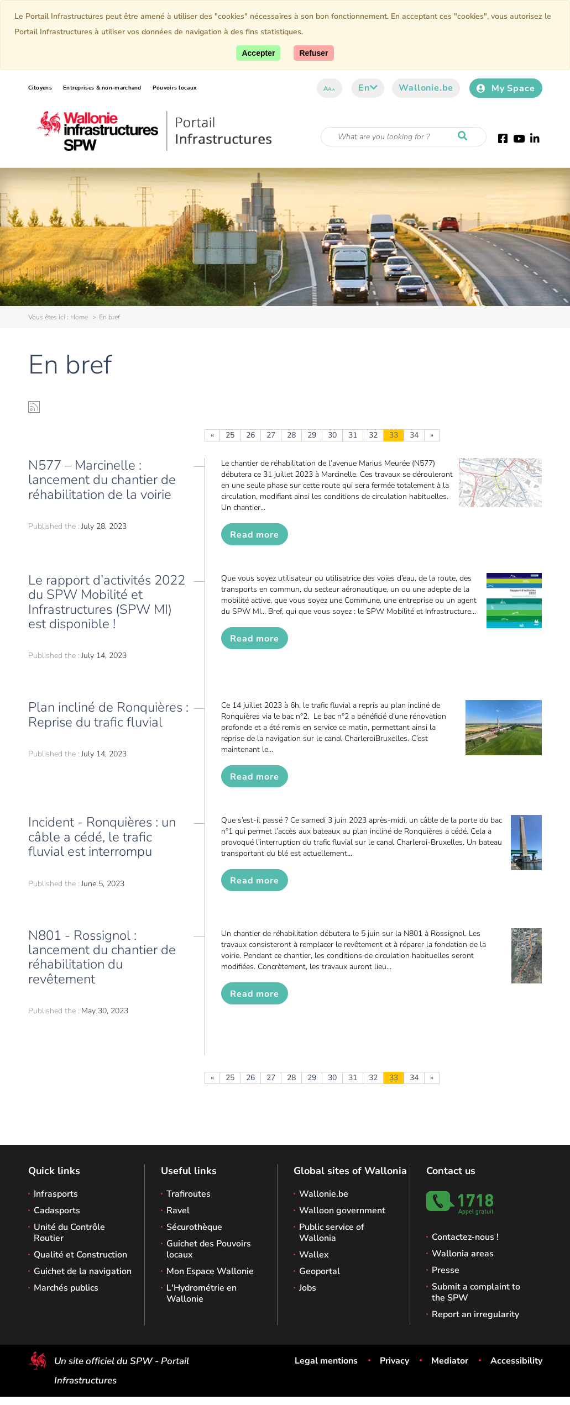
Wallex (314, 1254)
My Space (506, 88)
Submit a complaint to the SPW (476, 1292)
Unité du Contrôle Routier (69, 1233)
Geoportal (319, 1271)
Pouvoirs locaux (175, 88)
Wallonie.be (426, 88)
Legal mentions (326, 1361)
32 (373, 435)
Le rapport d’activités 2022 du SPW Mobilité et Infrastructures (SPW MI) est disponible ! (106, 602)
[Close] (313, 53)
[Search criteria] (404, 136)
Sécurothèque (194, 1227)
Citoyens (40, 88)
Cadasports (57, 1210)
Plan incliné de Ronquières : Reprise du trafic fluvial (108, 714)
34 (414, 435)
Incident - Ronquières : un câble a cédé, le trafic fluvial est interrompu (102, 836)
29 (311, 435)
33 (393, 435)
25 (230, 435)
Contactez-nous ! (465, 1237)
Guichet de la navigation (83, 1271)
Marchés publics (66, 1287)
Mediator (449, 1361)
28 (291, 435)
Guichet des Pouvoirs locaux (208, 1249)
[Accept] (258, 53)
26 (250, 435)
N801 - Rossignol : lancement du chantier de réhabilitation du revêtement (102, 957)
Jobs (307, 1287)
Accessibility (516, 1361)
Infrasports (56, 1193)
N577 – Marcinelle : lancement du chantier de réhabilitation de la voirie (102, 479)
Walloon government (342, 1210)
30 (332, 435)
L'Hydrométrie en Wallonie (201, 1293)
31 (352, 435)
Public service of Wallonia (331, 1233)
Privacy (394, 1361)
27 (270, 435)
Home (79, 317)
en (368, 88)
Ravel (178, 1210)
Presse (445, 1270)
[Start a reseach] (464, 136)
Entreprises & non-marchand (102, 88)
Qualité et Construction (80, 1254)
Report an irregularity (475, 1314)
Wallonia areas (463, 1253)
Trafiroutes (188, 1193)
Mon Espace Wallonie (210, 1271)
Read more (254, 535)
